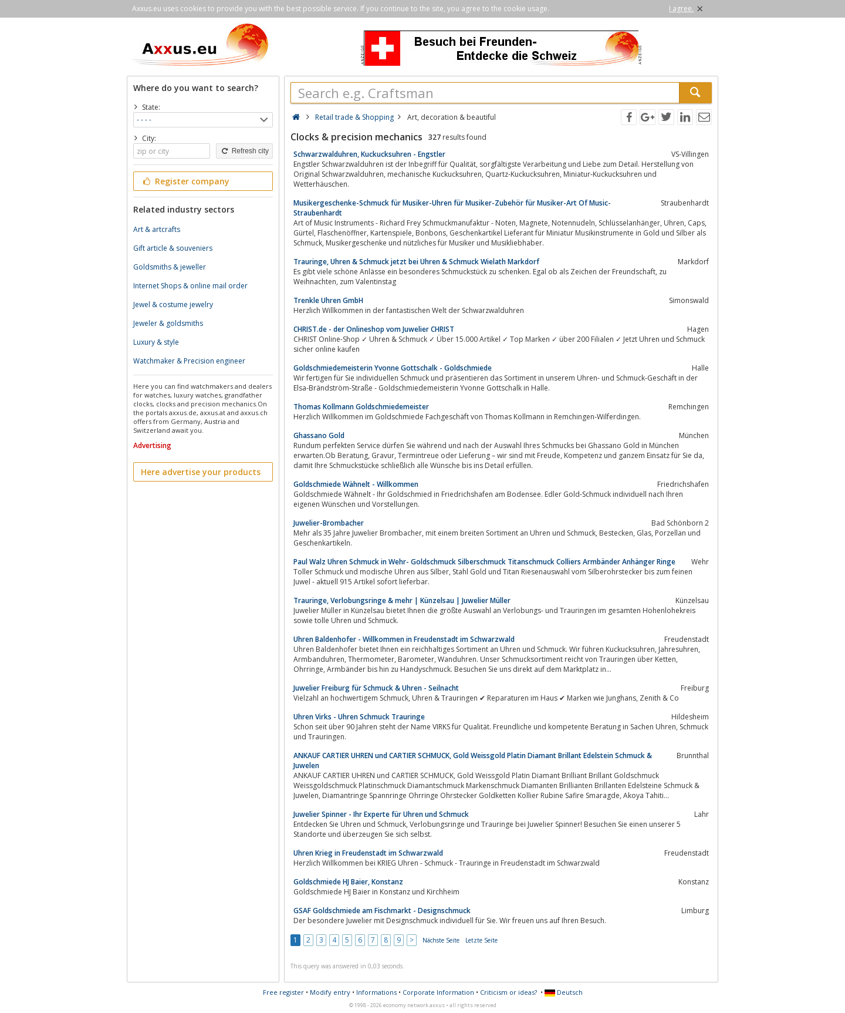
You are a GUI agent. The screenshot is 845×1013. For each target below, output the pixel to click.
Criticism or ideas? (508, 992)
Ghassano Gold (318, 435)
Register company (185, 181)
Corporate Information (438, 992)
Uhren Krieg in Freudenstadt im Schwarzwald (368, 853)
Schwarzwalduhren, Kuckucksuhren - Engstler (369, 154)
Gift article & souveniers (172, 248)
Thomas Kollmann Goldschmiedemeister (361, 407)
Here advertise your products (201, 471)
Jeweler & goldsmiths (168, 323)
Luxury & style (156, 342)
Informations (376, 992)
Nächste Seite (440, 940)
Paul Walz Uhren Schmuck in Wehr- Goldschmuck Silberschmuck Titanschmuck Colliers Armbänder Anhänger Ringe (484, 562)
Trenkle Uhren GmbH (328, 300)
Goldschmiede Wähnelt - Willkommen (355, 484)
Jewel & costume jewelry (173, 304)
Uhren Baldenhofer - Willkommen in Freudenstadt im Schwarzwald (404, 639)
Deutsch (564, 992)
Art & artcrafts (156, 229)
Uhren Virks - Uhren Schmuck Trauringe (359, 717)
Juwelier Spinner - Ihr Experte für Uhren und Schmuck (381, 814)
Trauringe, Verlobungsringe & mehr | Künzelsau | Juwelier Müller (402, 600)
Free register (283, 992)
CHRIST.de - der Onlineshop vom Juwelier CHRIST (373, 329)
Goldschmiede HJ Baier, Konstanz (348, 882)
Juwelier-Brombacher (328, 523)
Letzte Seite (481, 940)
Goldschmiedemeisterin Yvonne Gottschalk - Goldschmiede (392, 368)
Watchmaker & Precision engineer (189, 361)
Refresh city (244, 151)
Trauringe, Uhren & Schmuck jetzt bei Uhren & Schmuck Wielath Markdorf (416, 262)
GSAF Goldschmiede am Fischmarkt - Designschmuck (382, 911)
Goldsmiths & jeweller (169, 267)
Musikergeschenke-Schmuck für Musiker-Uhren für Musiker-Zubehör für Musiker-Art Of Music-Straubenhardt (452, 208)
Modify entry (330, 992)
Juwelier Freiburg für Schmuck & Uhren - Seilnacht (376, 688)
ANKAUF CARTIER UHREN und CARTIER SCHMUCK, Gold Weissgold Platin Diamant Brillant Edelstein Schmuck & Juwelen (472, 760)
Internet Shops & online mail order (190, 286)
